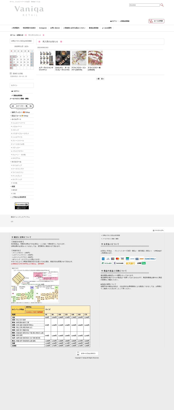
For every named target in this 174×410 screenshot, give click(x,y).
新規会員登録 (125, 21)
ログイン (114, 21)
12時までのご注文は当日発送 (111, 235)
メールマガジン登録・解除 (19, 99)
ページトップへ (159, 230)
